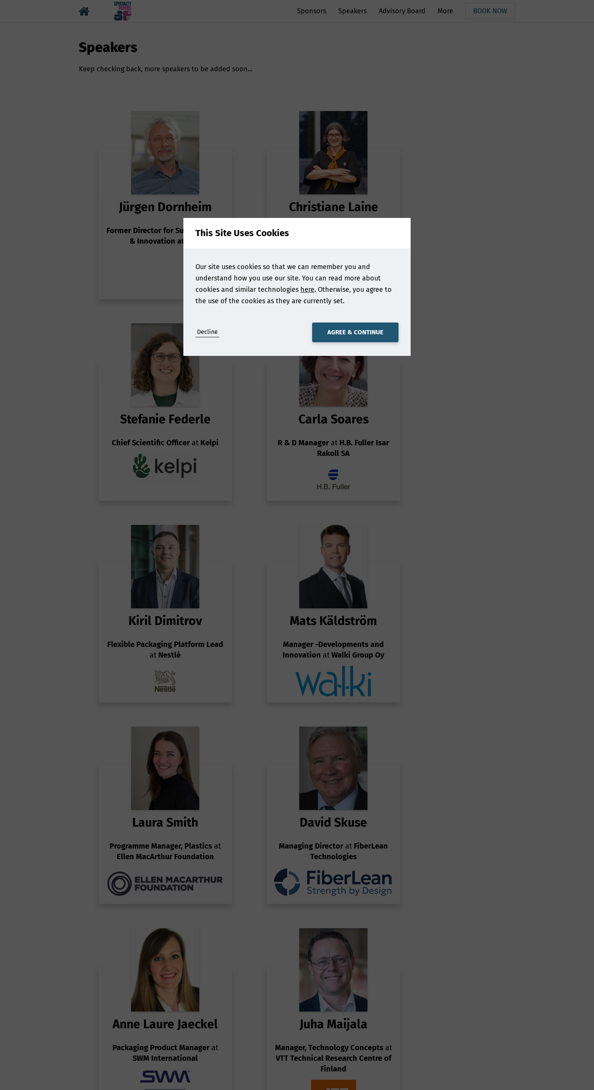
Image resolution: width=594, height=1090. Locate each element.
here (307, 289)
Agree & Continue (355, 332)
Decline (207, 331)
